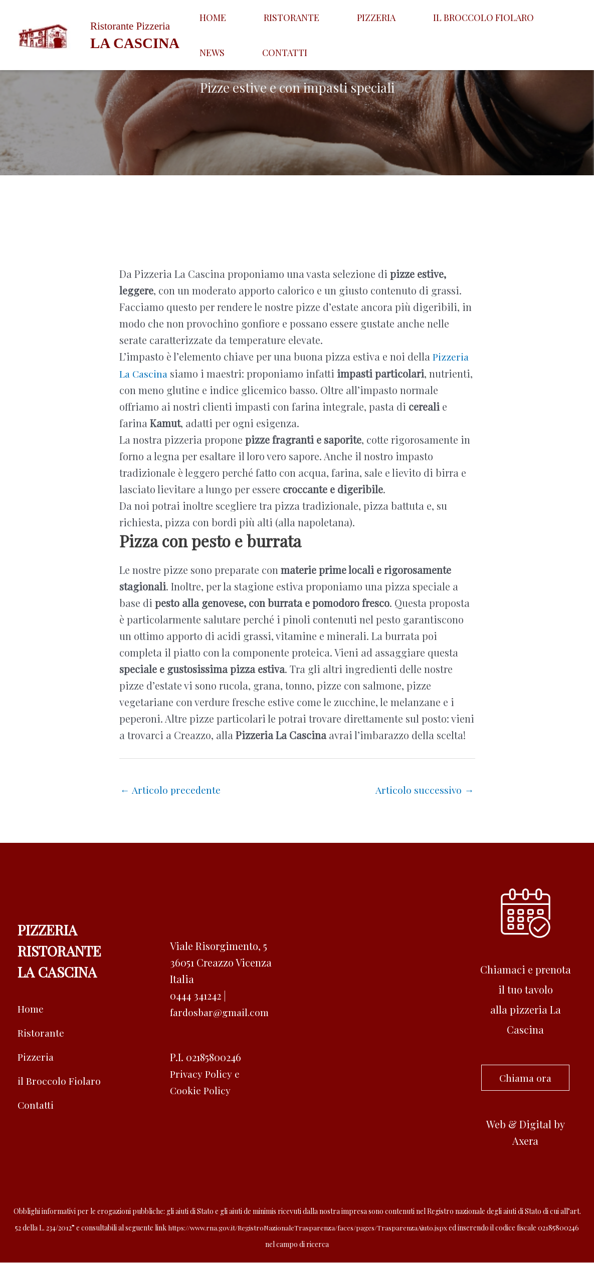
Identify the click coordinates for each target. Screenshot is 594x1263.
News (494, 18)
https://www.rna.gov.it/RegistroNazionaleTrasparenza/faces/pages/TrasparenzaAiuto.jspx (307, 1228)
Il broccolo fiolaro (413, 18)
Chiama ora (525, 1078)
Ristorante (262, 18)
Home (203, 18)
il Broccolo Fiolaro (59, 1081)
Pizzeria (326, 18)
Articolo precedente (171, 790)
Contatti (212, 53)
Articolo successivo (424, 790)
